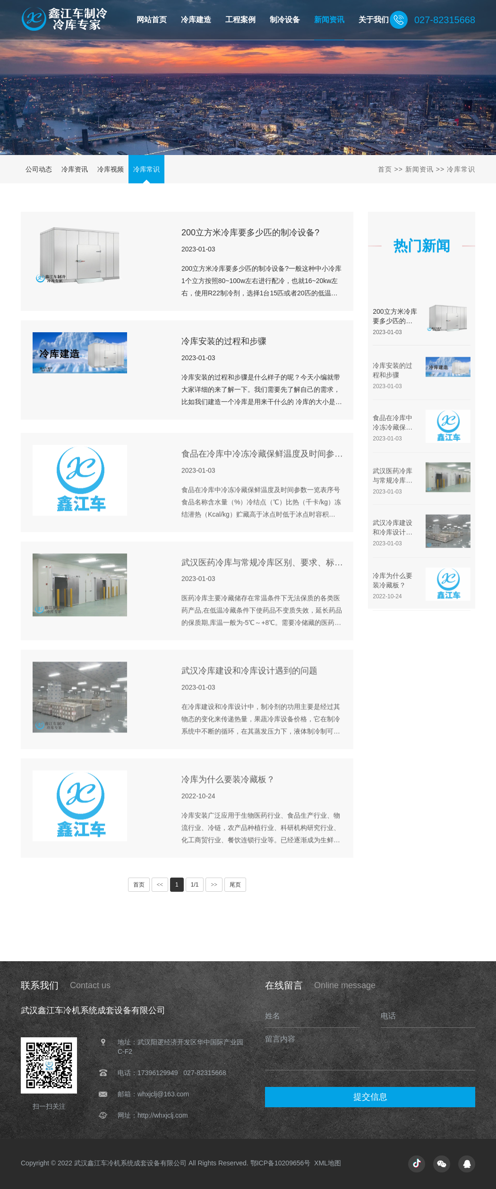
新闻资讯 (419, 169)
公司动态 (39, 169)
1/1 (195, 884)
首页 (385, 169)
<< (160, 884)
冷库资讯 (74, 169)
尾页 (235, 884)
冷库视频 (110, 169)
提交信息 (370, 1097)
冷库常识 (146, 169)
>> (214, 884)
